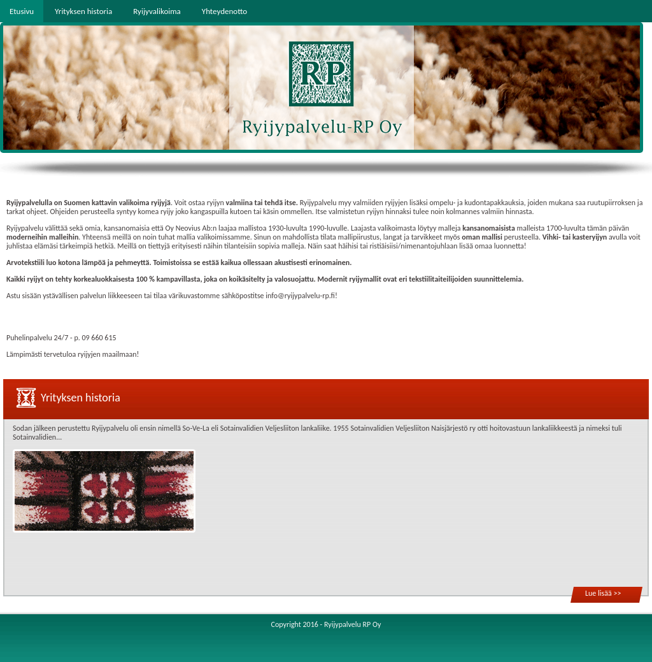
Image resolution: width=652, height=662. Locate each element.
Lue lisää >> (603, 593)
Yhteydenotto (224, 11)
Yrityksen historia (83, 11)
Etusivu (22, 11)
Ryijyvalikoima (157, 11)
